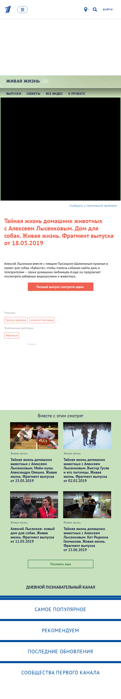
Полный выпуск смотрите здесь (60, 287)
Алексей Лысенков (42, 320)
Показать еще (60, 564)
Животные (11, 335)
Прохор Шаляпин (15, 320)
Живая (23, 81)
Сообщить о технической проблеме (93, 206)
